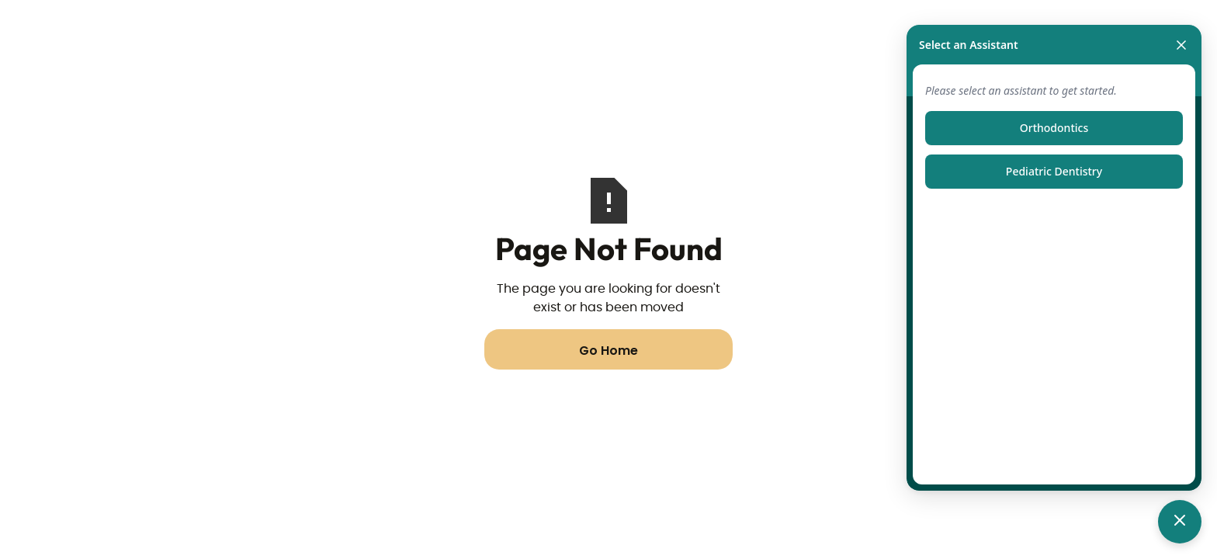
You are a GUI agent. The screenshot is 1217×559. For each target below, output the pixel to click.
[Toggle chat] (1179, 521)
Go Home (608, 350)
